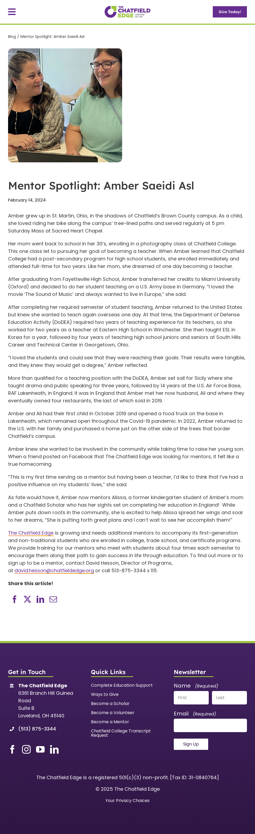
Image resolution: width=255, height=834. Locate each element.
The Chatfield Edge (31, 532)
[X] (27, 599)
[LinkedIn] (40, 599)
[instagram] (26, 749)
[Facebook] (14, 599)
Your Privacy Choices (127, 800)
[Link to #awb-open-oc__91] (12, 12)
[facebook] (12, 749)
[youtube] (40, 749)
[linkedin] (54, 749)
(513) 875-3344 (37, 728)
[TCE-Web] (127, 8)
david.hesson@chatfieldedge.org (54, 570)
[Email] (53, 599)
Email (195, 713)
